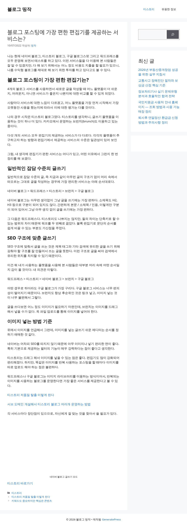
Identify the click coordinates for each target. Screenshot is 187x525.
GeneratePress (111, 519)
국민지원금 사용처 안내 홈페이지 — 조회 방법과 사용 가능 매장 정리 (159, 106)
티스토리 (148, 9)
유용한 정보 (169, 9)
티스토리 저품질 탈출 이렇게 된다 (30, 395)
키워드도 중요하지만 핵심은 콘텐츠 (32, 500)
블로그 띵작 (19, 9)
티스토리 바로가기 (20, 483)
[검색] (173, 34)
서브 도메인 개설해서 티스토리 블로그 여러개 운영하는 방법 (49, 404)
